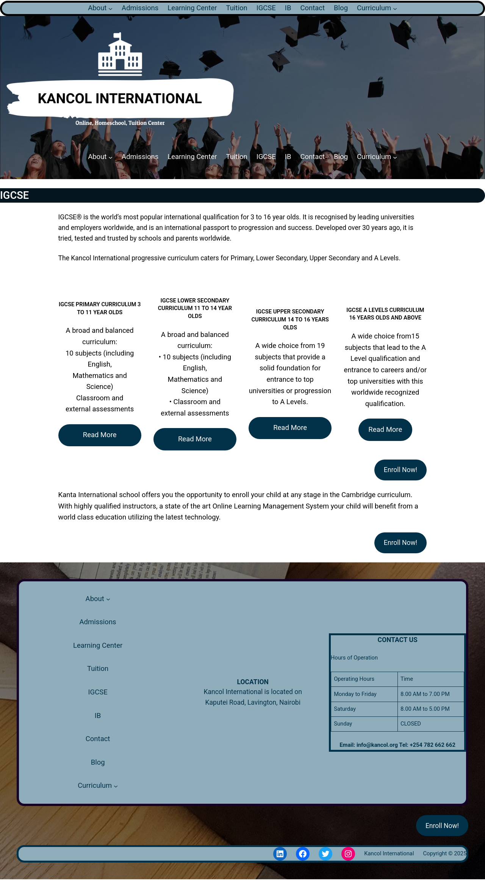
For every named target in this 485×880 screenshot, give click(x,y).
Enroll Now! (400, 470)
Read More (100, 435)
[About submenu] (110, 8)
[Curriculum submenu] (395, 8)
